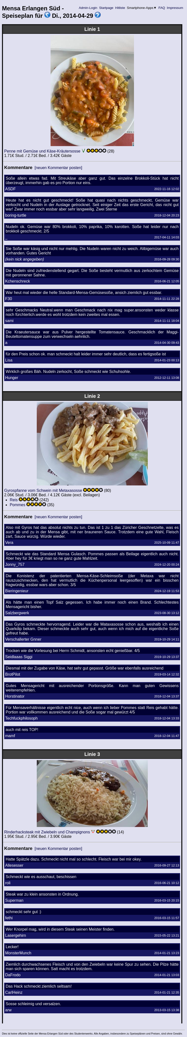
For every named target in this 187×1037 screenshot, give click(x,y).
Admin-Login (88, 8)
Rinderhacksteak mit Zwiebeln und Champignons (47, 832)
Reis (14, 500)
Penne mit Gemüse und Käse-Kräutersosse (42, 151)
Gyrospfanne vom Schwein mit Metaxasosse (43, 490)
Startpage (106, 8)
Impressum (175, 8)
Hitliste (120, 8)
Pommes (17, 505)
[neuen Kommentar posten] (58, 168)
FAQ (162, 8)
